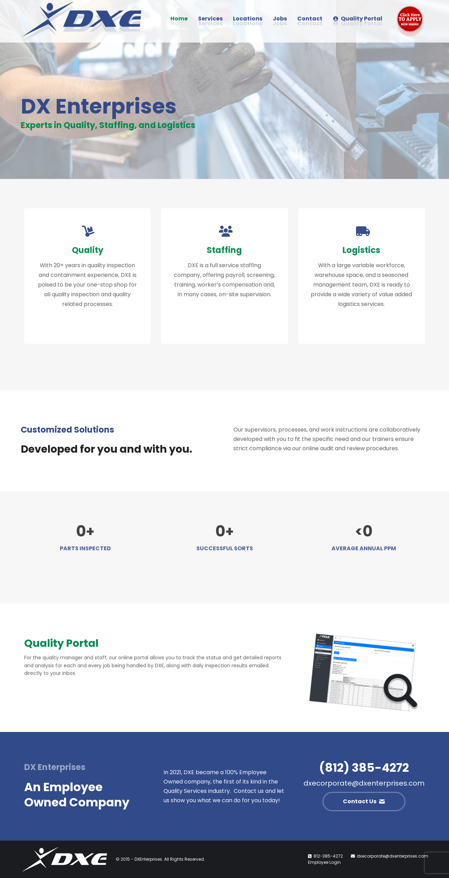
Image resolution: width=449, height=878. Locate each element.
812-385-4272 (328, 856)
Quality (87, 250)
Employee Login (324, 862)
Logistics (361, 250)
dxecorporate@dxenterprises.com (363, 783)
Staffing (224, 250)
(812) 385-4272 (364, 767)
